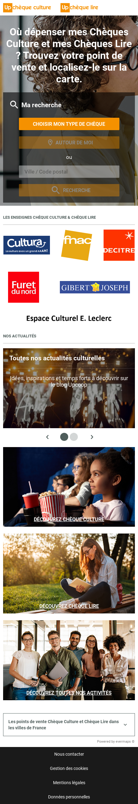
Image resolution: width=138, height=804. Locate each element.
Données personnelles (69, 796)
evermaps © (125, 742)
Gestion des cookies (69, 768)
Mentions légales (69, 782)
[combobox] (69, 171)
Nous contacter (69, 754)
